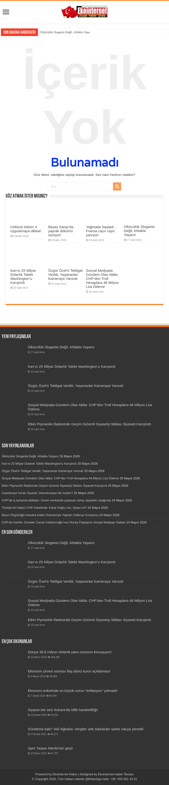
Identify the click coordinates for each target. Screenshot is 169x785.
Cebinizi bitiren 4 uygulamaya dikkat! (25, 229)
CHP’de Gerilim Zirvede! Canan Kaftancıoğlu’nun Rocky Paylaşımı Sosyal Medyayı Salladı (64, 522)
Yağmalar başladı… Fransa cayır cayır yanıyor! (101, 231)
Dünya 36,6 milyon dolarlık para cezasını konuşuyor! (70, 652)
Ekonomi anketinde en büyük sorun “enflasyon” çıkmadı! (73, 691)
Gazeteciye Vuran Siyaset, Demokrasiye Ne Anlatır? (37, 493)
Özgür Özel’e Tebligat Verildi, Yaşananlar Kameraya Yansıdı (65, 274)
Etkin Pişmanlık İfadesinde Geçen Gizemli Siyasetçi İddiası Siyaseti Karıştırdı (89, 424)
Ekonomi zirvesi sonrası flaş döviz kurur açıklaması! (69, 671)
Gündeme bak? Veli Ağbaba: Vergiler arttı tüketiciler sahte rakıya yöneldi (85, 729)
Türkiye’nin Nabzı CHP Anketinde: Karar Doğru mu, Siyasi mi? (44, 507)
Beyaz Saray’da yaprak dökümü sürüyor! (60, 231)
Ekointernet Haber (64, 774)
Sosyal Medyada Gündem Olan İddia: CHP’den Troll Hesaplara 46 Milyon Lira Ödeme (102, 278)
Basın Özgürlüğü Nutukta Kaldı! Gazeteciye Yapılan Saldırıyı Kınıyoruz (50, 515)
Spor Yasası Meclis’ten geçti (50, 748)
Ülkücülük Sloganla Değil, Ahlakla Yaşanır (139, 231)
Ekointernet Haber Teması (116, 774)
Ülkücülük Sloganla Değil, (56, 32)
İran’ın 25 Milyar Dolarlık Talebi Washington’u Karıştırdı (23, 276)
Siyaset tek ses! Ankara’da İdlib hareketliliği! (63, 710)
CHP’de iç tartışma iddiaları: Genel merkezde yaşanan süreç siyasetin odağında (56, 500)
